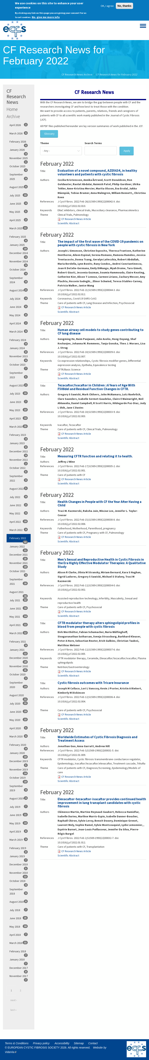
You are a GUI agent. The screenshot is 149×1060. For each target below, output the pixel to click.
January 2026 (19, 151)
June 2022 (19, 505)
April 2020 (19, 728)
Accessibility (62, 1043)
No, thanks (125, 5)
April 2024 (19, 323)
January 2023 (19, 444)
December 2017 (19, 969)
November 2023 (19, 357)
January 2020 (19, 754)
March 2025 (19, 228)
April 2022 (19, 521)
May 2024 (19, 315)
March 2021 (19, 633)
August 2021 (19, 593)
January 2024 (19, 349)
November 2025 (19, 159)
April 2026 (19, 125)
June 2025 (19, 203)
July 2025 (19, 195)
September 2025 (19, 176)
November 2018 (19, 874)
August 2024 (19, 290)
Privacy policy (41, 1043)
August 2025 (19, 187)
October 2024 (19, 271)
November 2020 (19, 667)
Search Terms (93, 143)
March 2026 (19, 133)
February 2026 (19, 143)
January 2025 (19, 246)
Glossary (49, 133)
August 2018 (19, 901)
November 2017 (19, 977)
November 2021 (19, 564)
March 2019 (19, 839)
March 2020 (19, 736)
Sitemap (79, 1043)
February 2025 (19, 238)
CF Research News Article (76, 219)
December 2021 (19, 556)
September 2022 (19, 478)
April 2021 (19, 625)
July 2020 (19, 703)
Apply (127, 150)
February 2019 (19, 849)
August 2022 (19, 488)
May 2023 (19, 410)
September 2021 (19, 581)
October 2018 (19, 882)
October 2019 (19, 779)
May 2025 (19, 212)
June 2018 (19, 918)
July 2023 (19, 393)
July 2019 (19, 807)
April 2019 (19, 831)
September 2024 (19, 280)
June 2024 (19, 307)
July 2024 (19, 298)
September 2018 (19, 891)
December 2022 (19, 452)
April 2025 (19, 220)
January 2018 (19, 961)
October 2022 (19, 469)
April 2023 (19, 418)
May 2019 (19, 823)
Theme (44, 143)
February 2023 (19, 436)
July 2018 (19, 910)
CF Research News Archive (77, 74)
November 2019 (19, 771)
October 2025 (19, 167)
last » (13, 1010)
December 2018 (19, 865)
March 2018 (19, 943)
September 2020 (19, 685)
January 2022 (19, 548)
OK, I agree (107, 5)
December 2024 (19, 254)
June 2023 (19, 402)
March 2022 (19, 530)
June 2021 (19, 608)
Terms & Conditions (17, 1043)
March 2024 (19, 331)
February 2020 (19, 746)
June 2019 (19, 815)
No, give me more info (46, 16)
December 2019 (19, 762)
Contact (93, 1043)
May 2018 (19, 926)
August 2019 (19, 798)
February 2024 (19, 341)
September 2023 (19, 375)
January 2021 (19, 651)
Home (12, 109)
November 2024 (19, 262)
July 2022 (19, 497)
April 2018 (19, 935)
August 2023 (19, 385)
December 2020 (19, 659)
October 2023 (19, 366)
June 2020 (19, 711)
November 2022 (19, 461)
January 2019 (19, 857)
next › (13, 1000)
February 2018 (19, 952)
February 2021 (19, 643)
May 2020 (19, 720)
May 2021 (19, 616)
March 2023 (19, 426)
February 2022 (19, 539)
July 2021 (19, 600)
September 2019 (19, 788)
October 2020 (19, 675)
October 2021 (19, 572)
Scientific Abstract (68, 223)
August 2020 (19, 696)
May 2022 (19, 513)
